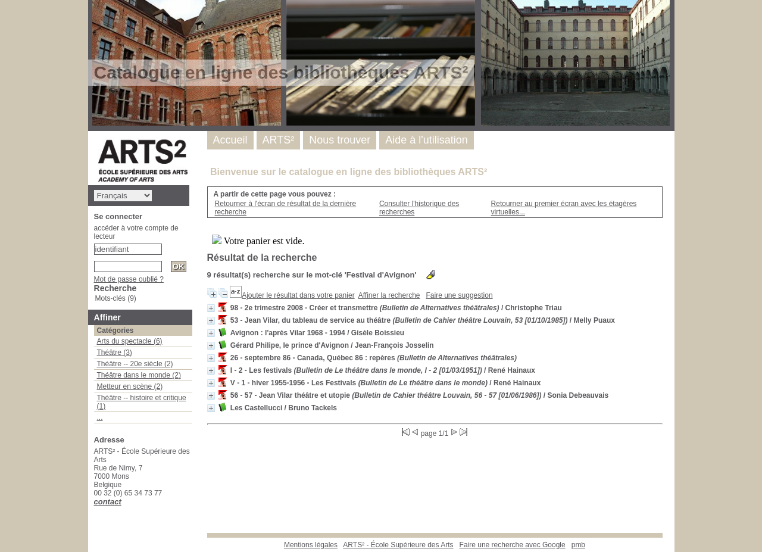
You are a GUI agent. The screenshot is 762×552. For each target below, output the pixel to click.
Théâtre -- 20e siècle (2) (135, 364)
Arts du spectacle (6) (130, 341)
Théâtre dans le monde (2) (139, 375)
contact (107, 501)
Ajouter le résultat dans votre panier (298, 295)
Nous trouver (339, 140)
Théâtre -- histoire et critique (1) (141, 402)
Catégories (115, 330)
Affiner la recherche (389, 295)
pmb (578, 545)
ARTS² (279, 140)
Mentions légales (311, 545)
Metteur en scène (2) (130, 386)
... (100, 417)
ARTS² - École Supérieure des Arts (398, 545)
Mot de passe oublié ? (129, 279)
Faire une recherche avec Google (513, 545)
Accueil (230, 140)
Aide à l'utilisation (426, 140)
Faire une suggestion (459, 295)
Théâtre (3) (114, 352)
